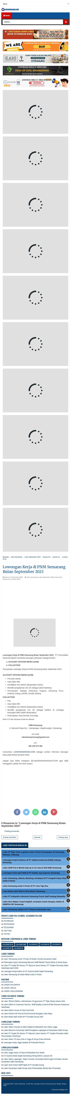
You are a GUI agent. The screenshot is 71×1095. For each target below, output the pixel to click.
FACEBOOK (8, 921)
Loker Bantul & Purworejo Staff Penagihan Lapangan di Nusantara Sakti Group (35, 1030)
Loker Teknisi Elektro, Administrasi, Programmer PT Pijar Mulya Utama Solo (34, 1001)
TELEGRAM (8, 927)
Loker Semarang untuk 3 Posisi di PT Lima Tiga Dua (25, 886)
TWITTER (7, 931)
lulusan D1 (33, 944)
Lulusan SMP (21, 944)
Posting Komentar (12, 831)
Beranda (37, 837)
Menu (6, 15)
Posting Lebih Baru (9, 837)
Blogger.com (64, 1089)
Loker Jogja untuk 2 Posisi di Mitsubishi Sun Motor (24, 1053)
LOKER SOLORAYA (11, 985)
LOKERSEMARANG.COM (24, 752)
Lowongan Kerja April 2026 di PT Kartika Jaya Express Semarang (31, 873)
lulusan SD (18, 948)
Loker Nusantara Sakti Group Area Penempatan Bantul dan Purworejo (32, 1068)
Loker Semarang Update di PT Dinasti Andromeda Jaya (27, 909)
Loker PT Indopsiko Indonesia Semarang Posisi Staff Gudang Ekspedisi (34, 896)
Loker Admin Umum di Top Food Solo (18, 1010)
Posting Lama (63, 837)
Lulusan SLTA (15, 579)
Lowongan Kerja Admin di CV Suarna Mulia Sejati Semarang (28, 971)
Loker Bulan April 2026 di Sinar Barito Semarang (24, 891)
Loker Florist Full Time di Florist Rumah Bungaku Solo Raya (27, 1014)
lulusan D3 (58, 577)
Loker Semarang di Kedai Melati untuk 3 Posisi (22, 974)
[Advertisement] (35, 600)
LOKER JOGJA (9, 988)
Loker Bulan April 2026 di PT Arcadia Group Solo (23, 1017)
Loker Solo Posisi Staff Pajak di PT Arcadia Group (23, 1065)
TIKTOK (6, 934)
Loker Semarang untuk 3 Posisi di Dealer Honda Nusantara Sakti (29, 959)
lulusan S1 (6, 579)
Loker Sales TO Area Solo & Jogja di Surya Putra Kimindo (27, 1039)
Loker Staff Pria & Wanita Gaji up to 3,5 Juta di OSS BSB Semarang (32, 868)
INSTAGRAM (8, 924)
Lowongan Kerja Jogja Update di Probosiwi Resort (23, 1042)
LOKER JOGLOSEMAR (13, 991)
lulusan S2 (6, 948)
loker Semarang (32, 577)
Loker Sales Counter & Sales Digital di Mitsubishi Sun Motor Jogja (30, 1027)
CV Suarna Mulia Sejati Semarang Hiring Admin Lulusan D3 (27, 1056)
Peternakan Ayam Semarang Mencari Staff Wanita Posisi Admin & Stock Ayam (35, 962)
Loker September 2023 (46, 577)
